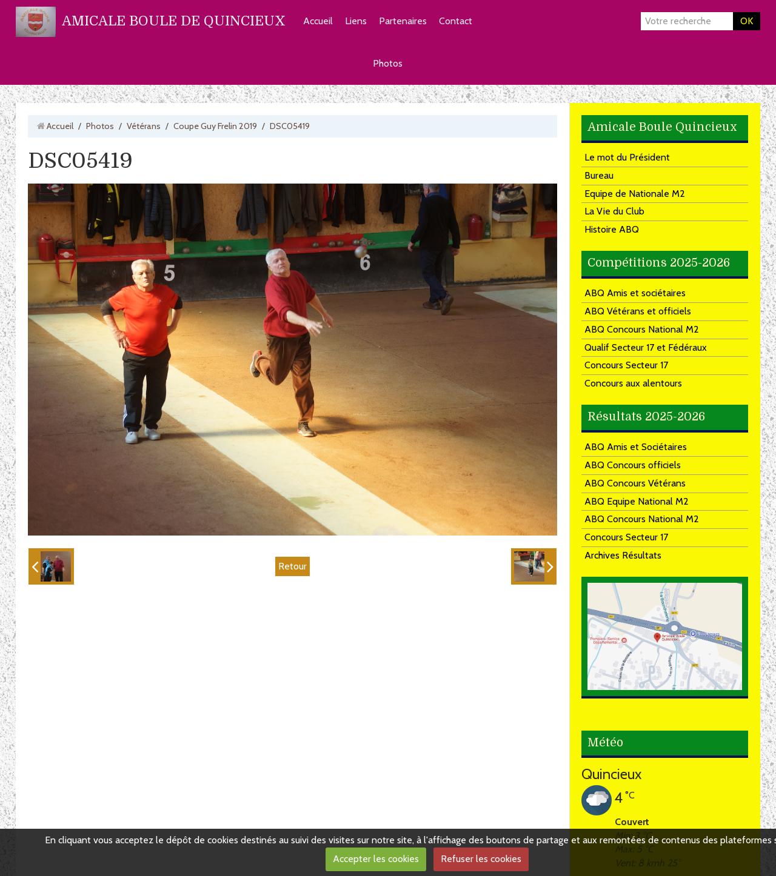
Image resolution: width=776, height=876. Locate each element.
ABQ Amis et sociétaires (635, 293)
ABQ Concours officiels (632, 465)
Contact (455, 21)
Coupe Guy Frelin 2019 (215, 126)
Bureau (599, 175)
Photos (388, 63)
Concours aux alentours (633, 383)
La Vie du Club (614, 211)
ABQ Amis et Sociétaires (635, 447)
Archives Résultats (622, 555)
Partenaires (403, 21)
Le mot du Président (627, 157)
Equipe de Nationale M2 (634, 193)
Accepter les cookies (376, 858)
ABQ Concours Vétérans (635, 483)
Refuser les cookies (481, 858)
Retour (292, 566)
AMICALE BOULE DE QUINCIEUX (174, 20)
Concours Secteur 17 (626, 365)
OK (746, 21)
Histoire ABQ (611, 229)
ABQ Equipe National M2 (636, 501)
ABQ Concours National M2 (641, 329)
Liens (356, 21)
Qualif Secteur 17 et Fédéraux (645, 347)
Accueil (318, 21)
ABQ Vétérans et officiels (637, 311)
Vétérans (144, 126)
